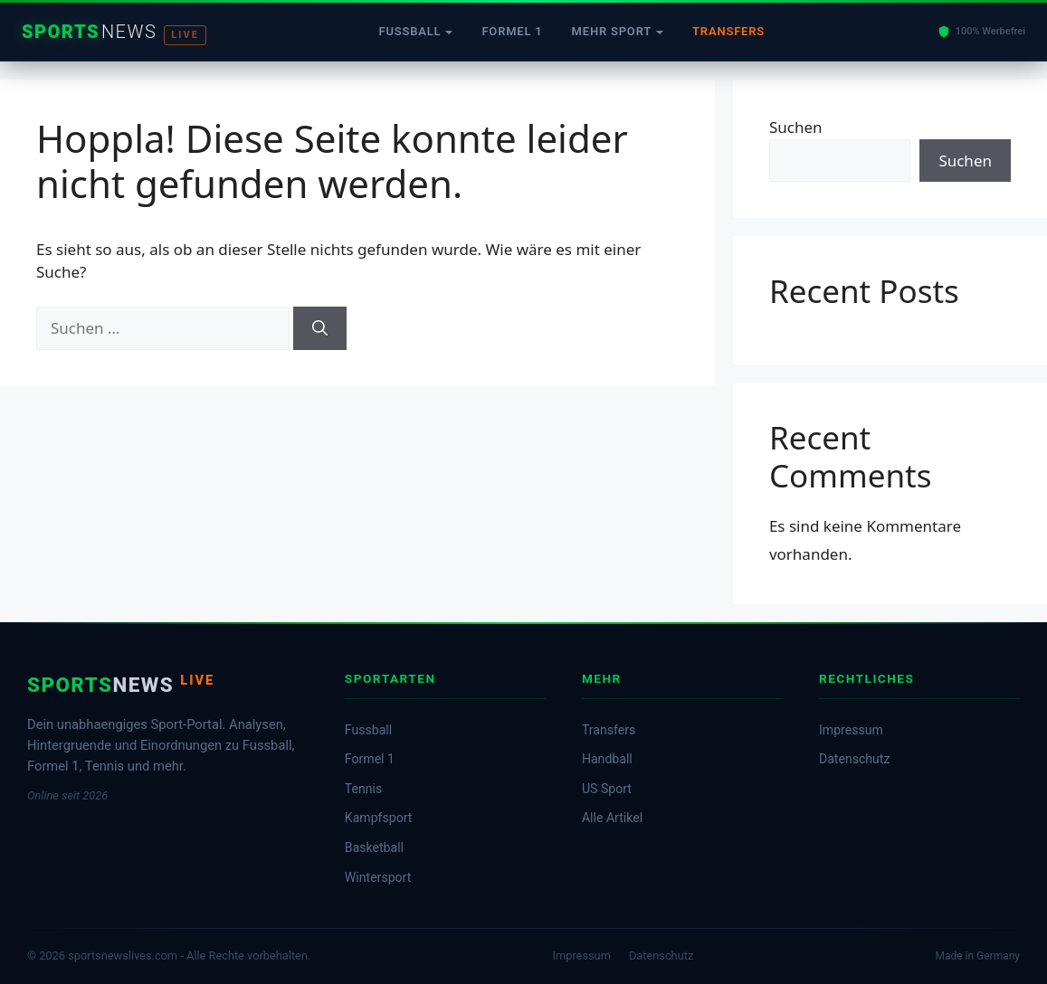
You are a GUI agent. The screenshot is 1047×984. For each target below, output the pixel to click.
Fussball (409, 31)
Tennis (363, 788)
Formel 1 (511, 31)
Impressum (851, 730)
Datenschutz (854, 759)
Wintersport (378, 877)
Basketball (374, 847)
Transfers (728, 31)
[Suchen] (320, 328)
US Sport (607, 788)
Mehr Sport (612, 31)
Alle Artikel (612, 817)
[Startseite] (114, 32)
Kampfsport (379, 817)
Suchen (796, 127)
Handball (607, 759)
